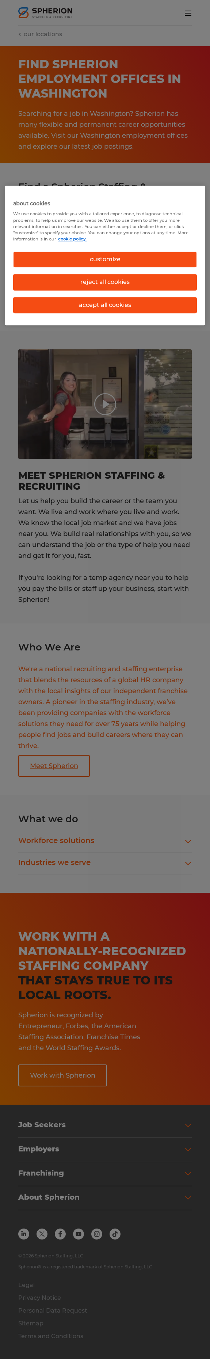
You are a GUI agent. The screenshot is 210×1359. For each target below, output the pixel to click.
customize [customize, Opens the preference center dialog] (105, 259)
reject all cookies (105, 281)
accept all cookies (105, 304)
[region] (105, 255)
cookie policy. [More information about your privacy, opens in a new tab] (72, 239)
